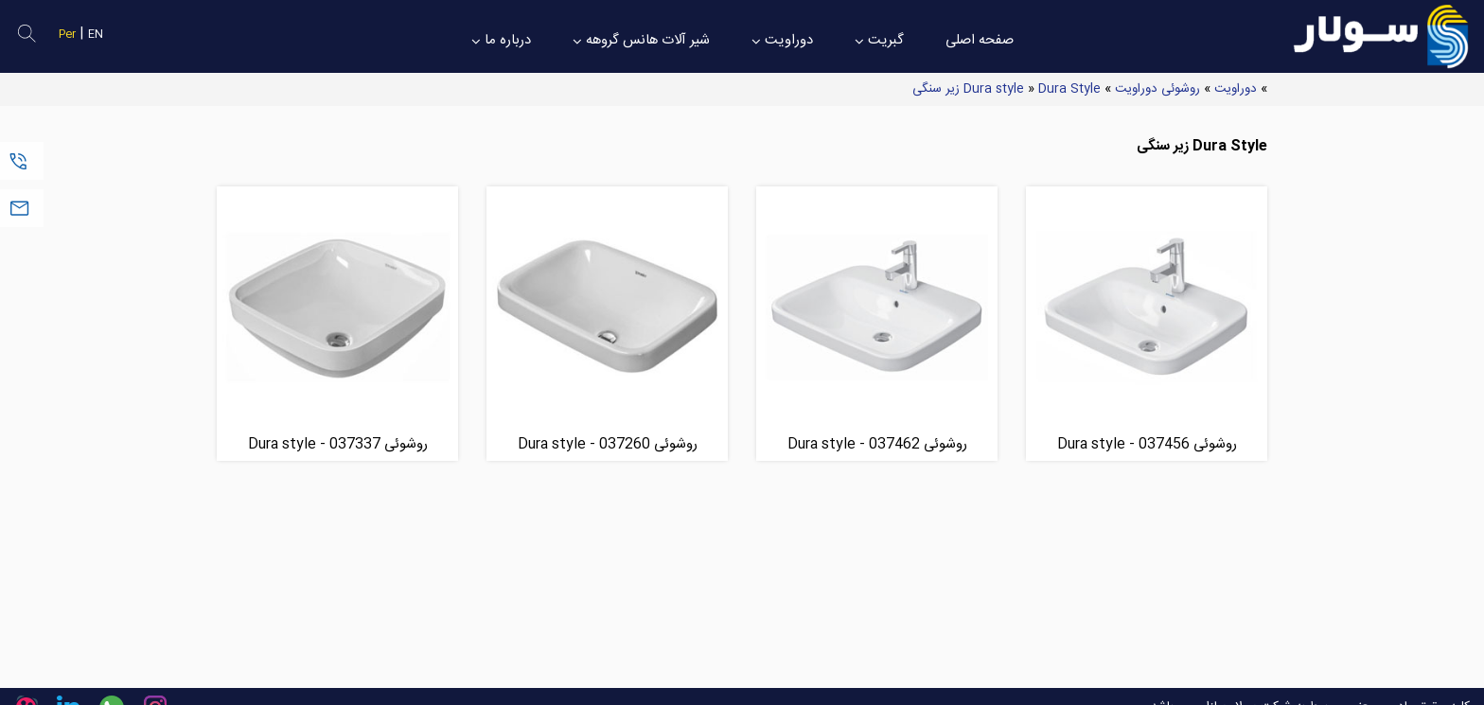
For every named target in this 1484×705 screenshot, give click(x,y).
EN (95, 35)
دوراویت (1235, 89)
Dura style (993, 89)
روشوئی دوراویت (1157, 89)
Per (67, 35)
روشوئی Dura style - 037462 (877, 444)
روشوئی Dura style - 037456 (1147, 444)
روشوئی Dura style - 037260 (608, 444)
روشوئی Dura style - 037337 (338, 444)
